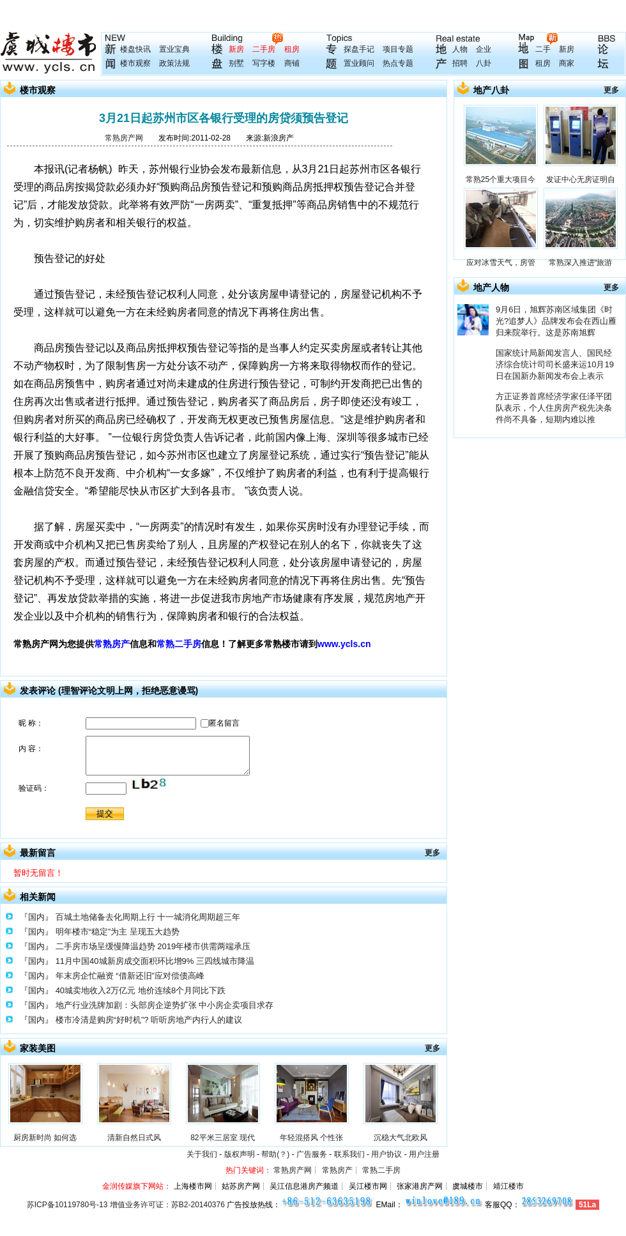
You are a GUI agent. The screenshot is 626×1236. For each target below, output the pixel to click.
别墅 (236, 63)
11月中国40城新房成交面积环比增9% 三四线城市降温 (155, 961)
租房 (292, 49)
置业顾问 (359, 63)
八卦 (483, 63)
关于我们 (202, 1154)
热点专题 (398, 63)
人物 (460, 49)
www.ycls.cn (344, 644)
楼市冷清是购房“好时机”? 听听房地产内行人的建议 (149, 1020)
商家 (566, 63)
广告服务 (311, 1154)
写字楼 (263, 63)
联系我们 (349, 1154)
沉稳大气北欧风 (400, 1137)
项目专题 (398, 49)
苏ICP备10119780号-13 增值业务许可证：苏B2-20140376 (126, 1204)
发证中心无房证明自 (580, 179)
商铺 (292, 63)
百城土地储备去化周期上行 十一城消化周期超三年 (148, 917)
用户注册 (424, 1154)
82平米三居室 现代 (222, 1137)
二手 (543, 49)
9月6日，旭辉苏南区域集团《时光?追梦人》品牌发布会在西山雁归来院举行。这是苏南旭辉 (556, 321)
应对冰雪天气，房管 (500, 262)
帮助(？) (275, 1154)
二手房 (263, 49)
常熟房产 (112, 644)
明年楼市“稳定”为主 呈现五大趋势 (117, 931)
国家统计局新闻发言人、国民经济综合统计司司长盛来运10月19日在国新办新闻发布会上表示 (555, 364)
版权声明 (239, 1154)
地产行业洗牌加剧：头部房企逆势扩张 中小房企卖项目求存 (165, 1005)
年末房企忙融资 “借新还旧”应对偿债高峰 (130, 975)
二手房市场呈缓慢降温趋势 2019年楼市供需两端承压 (153, 946)
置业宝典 (174, 49)
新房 (236, 49)
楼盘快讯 (135, 49)
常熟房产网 (124, 138)
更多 (432, 852)
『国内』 (36, 917)
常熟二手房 (178, 644)
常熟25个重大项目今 (500, 179)
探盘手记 (359, 49)
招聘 (460, 63)
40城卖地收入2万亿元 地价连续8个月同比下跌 (141, 990)
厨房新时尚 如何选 (45, 1137)
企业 (483, 49)
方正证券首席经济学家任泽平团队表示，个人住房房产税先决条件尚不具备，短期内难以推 (554, 408)
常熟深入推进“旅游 (581, 262)
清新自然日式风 (134, 1137)
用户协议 (386, 1154)
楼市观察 (135, 63)
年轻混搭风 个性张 (311, 1137)
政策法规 (174, 63)
